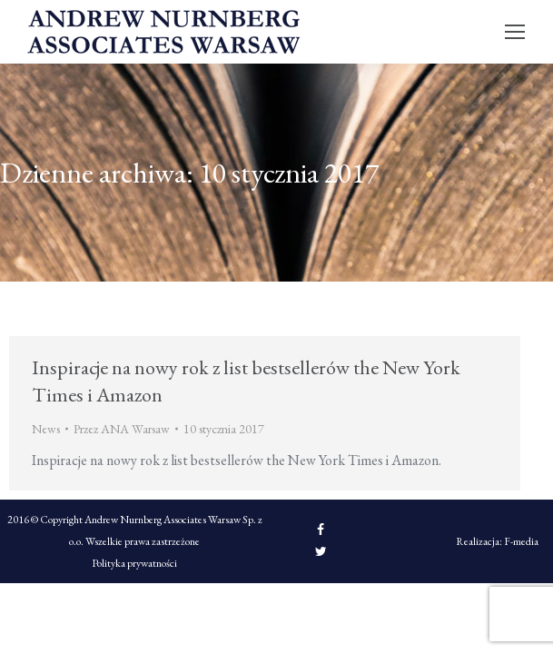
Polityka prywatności (134, 563)
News (46, 429)
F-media (521, 541)
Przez (122, 429)
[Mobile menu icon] (515, 32)
